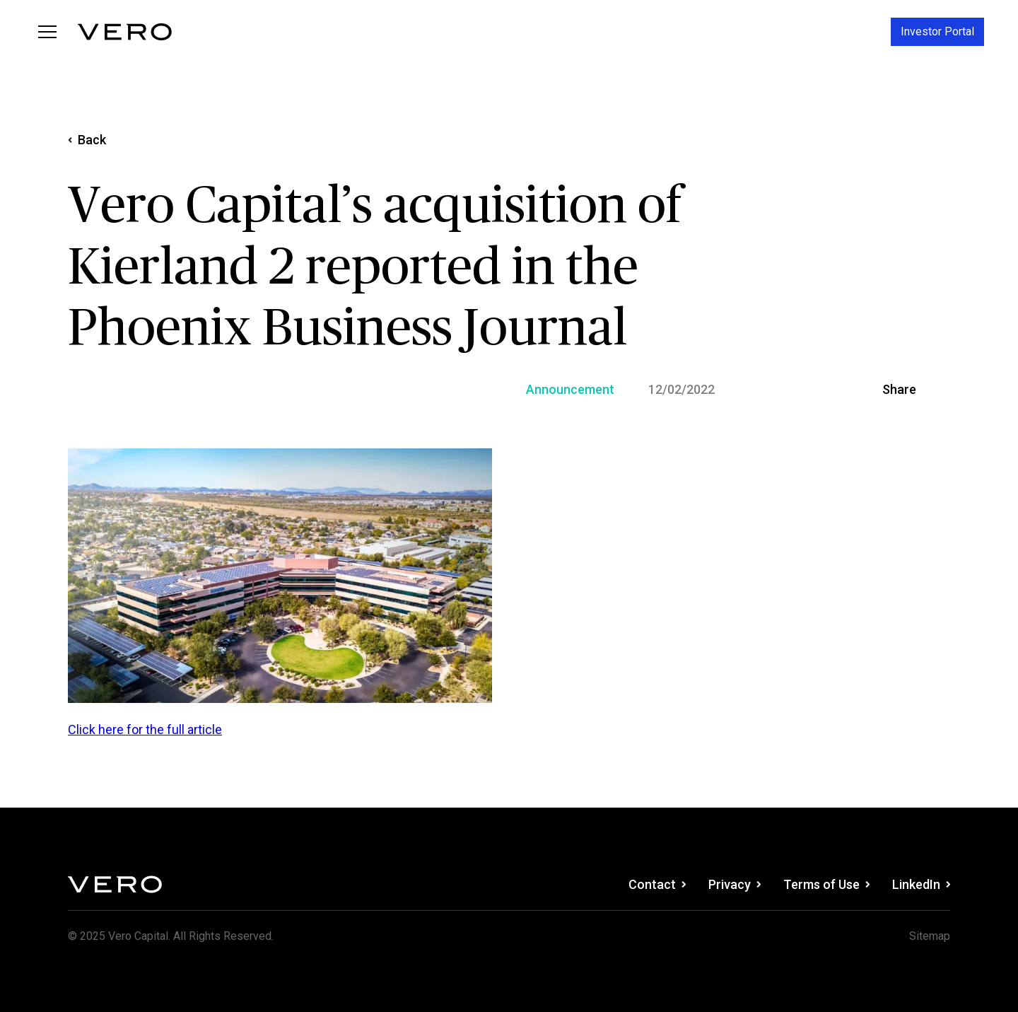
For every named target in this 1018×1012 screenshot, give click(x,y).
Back (87, 139)
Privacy (734, 884)
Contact (657, 884)
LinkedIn (921, 884)
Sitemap (929, 936)
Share (899, 390)
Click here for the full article (145, 729)
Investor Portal (937, 31)
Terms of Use (826, 884)
